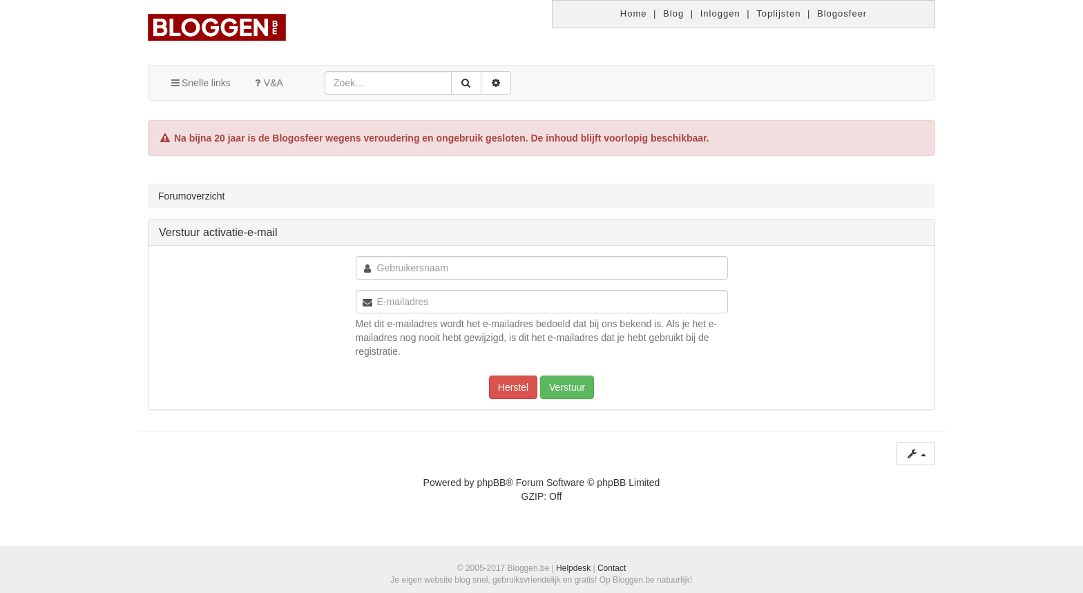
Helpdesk (573, 568)
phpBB (491, 482)
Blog (673, 13)
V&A (267, 82)
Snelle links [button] (200, 82)
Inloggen (720, 13)
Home (633, 13)
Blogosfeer (842, 13)
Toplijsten (778, 13)
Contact (611, 568)
